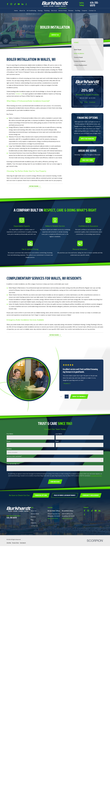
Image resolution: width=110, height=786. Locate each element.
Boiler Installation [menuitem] (79, 53)
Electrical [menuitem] (54, 10)
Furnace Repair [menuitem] (78, 57)
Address (9, 449)
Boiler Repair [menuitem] (77, 49)
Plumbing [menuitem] (47, 10)
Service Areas (35, 514)
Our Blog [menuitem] (77, 10)
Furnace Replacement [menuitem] (80, 65)
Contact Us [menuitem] (92, 10)
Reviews (33, 517)
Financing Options (41, 495)
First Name (10, 434)
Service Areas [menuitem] (62, 10)
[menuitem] (9, 543)
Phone (8, 441)
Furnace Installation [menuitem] (80, 61)
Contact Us (55, 35)
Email (85, 102)
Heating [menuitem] (40, 10)
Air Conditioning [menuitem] (31, 10)
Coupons (33, 523)
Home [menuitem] (16, 10)
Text (81, 102)
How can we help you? (13, 464)
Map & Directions (53, 518)
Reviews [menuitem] (70, 10)
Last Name (59, 434)
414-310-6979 (94, 4)
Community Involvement (90, 495)
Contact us (18, 94)
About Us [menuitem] (22, 10)
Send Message (55, 481)
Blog (32, 520)
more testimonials (79, 396)
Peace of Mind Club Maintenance (64, 495)
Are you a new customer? (14, 456)
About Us (33, 511)
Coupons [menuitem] (84, 10)
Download (92, 102)
